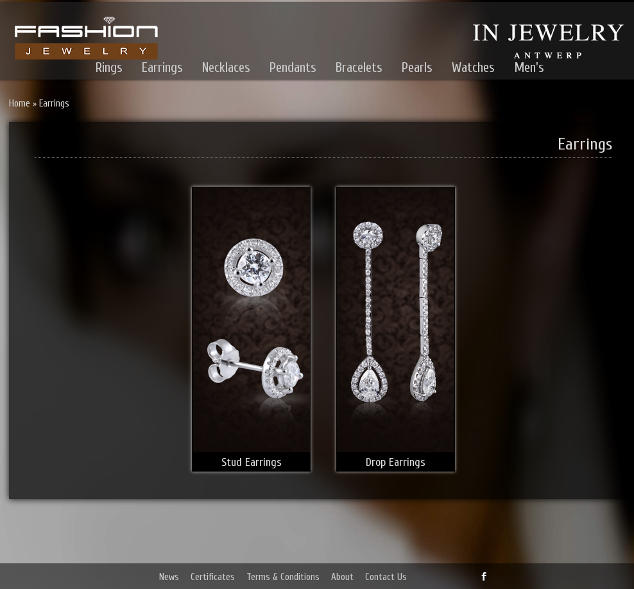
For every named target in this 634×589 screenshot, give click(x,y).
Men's (529, 67)
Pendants (293, 67)
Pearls (417, 67)
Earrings (162, 67)
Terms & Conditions (283, 577)
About (342, 577)
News (169, 577)
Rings (109, 67)
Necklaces (226, 67)
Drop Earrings (395, 462)
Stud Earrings (251, 462)
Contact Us (386, 577)
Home (19, 103)
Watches (473, 67)
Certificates (213, 577)
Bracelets (359, 67)
